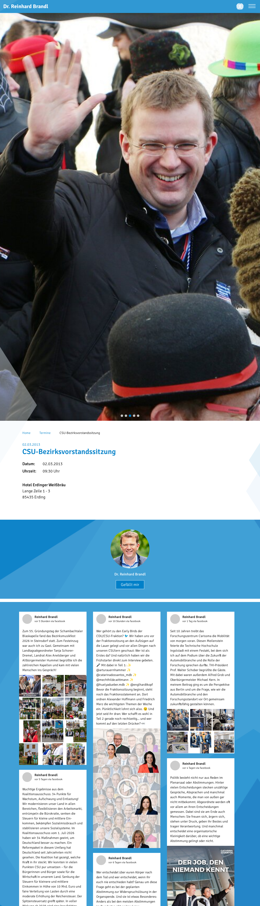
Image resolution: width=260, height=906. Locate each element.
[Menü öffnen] (252, 6)
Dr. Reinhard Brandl (130, 574)
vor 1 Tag (187, 621)
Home (26, 433)
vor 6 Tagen (115, 862)
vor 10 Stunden (117, 621)
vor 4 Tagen (189, 768)
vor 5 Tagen (41, 779)
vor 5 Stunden (43, 621)
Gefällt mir (130, 584)
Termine (45, 433)
